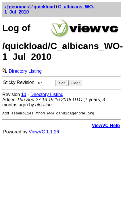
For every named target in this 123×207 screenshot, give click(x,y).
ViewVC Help (106, 126)
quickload (44, 6)
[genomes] (18, 6)
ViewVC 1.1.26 (44, 132)
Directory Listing (22, 71)
